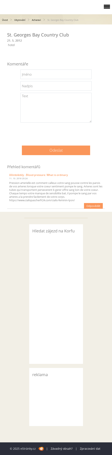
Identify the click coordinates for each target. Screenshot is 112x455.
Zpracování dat (90, 449)
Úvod (5, 19)
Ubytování (19, 19)
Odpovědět (93, 206)
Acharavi (36, 19)
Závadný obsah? (62, 449)
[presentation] (56, 132)
